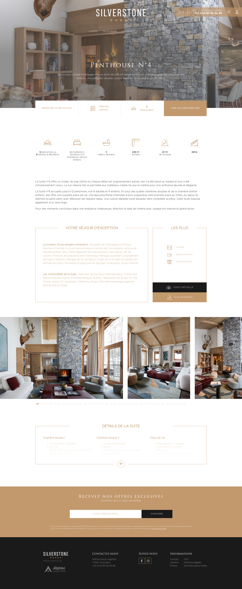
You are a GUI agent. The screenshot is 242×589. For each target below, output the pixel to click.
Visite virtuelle (179, 287)
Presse (173, 566)
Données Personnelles (158, 528)
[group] (61, 358)
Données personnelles (195, 566)
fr (181, 12)
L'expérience (130, 31)
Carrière (174, 563)
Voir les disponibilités (185, 108)
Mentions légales (192, 563)
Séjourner (110, 31)
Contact (147, 31)
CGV (186, 559)
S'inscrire (157, 514)
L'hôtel (93, 31)
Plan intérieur (179, 297)
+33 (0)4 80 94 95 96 (208, 13)
